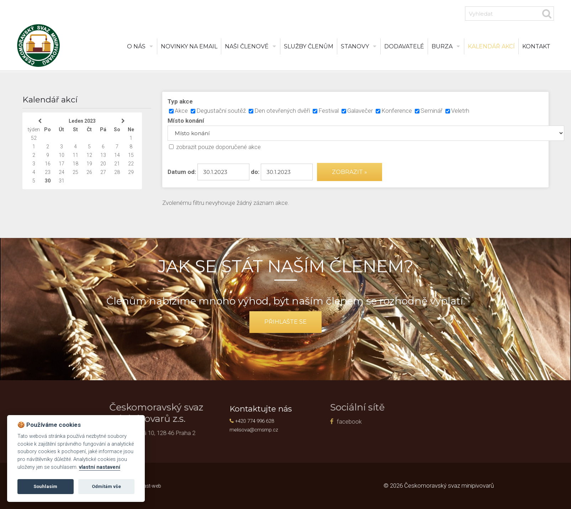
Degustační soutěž (221, 110)
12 (89, 155)
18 (75, 163)
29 (131, 172)
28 (117, 172)
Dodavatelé (404, 46)
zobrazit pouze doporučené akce (218, 146)
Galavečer (360, 110)
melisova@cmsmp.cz (261, 426)
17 (61, 163)
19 (89, 163)
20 (103, 163)
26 (89, 172)
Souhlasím (45, 486)
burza (442, 46)
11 (75, 155)
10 (61, 155)
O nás (136, 46)
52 (34, 138)
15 (131, 155)
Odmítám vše (106, 486)
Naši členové (247, 46)
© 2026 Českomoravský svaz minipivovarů (439, 485)
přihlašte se (285, 321)
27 (103, 172)
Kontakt (536, 46)
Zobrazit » (349, 172)
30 (48, 181)
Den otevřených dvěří (282, 110)
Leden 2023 (82, 121)
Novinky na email (189, 46)
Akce (181, 110)
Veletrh (460, 110)
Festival (328, 110)
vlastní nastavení (99, 467)
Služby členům (308, 46)
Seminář (432, 110)
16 (48, 163)
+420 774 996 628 (262, 420)
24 (61, 172)
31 (61, 181)
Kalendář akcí (491, 46)
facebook (309, 421)
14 (117, 155)
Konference (396, 110)
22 (131, 163)
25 (75, 172)
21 (117, 163)
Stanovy (355, 46)
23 (48, 172)
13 (103, 155)
